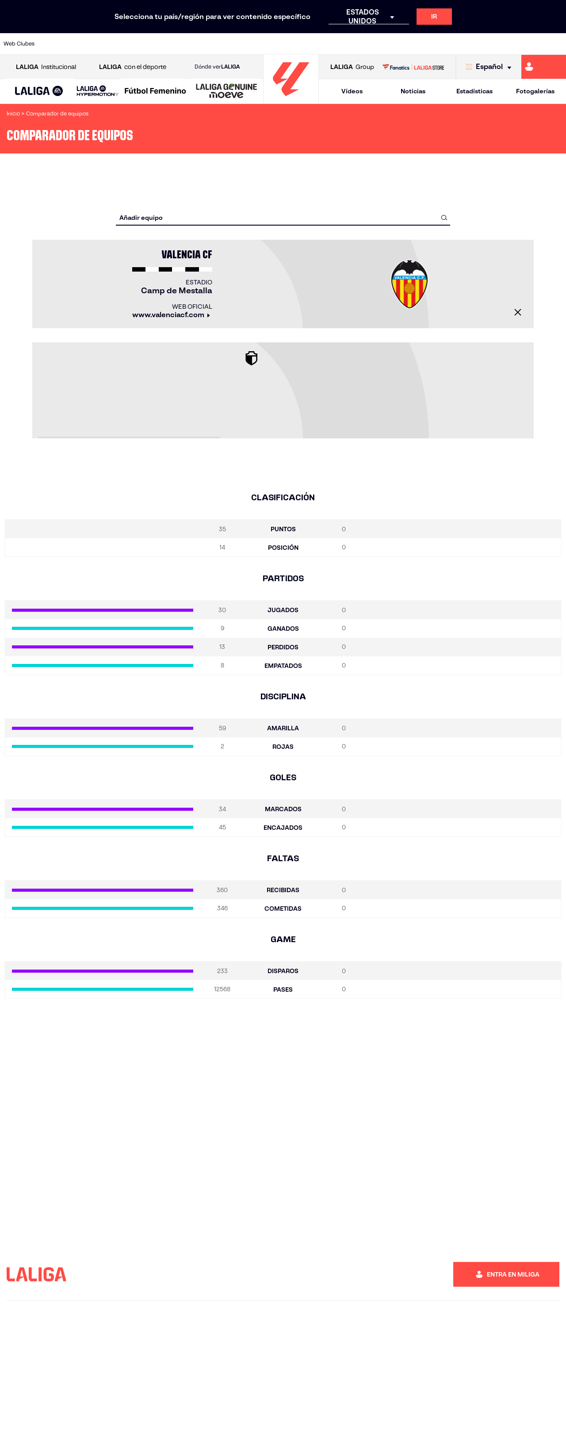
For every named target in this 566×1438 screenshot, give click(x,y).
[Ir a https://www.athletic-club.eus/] (54, 43)
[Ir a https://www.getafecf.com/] (212, 43)
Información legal (378, 1420)
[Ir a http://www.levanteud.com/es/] (265, 43)
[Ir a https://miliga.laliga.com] (543, 67)
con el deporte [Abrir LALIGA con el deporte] (132, 67)
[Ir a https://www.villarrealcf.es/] (555, 43)
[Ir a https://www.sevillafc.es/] (502, 43)
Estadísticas (474, 91)
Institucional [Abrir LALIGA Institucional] (46, 67)
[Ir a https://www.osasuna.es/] (107, 43)
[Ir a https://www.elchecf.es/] (159, 43)
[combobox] (427, 194)
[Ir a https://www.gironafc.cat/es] (239, 43)
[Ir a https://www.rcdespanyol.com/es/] (344, 43)
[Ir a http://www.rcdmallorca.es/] (371, 43)
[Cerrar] (243, 297)
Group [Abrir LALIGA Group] (352, 67)
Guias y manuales (285, 1420)
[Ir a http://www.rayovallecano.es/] (291, 43)
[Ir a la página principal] (291, 100)
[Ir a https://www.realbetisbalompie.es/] (397, 43)
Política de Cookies (494, 1420)
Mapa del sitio (68, 1420)
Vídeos (352, 91)
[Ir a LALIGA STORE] (413, 67)
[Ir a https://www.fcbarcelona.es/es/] (186, 43)
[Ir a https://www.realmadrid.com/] (423, 43)
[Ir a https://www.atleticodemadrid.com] (80, 43)
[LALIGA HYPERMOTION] (97, 91)
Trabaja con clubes (223, 1420)
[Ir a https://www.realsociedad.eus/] (476, 43)
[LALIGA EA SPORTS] (39, 91)
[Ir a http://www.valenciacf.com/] (529, 43)
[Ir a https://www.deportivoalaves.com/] (133, 43)
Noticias (413, 91)
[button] (39, 91)
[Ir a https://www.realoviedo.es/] (450, 43)
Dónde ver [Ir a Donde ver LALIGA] (217, 67)
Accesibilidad (331, 1420)
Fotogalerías (535, 91)
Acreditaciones (112, 1420)
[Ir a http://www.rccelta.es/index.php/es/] (318, 43)
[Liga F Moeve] (155, 91)
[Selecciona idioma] (490, 67)
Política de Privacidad (435, 1420)
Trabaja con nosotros (165, 1420)
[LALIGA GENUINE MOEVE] (226, 91)
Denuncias (30, 1420)
